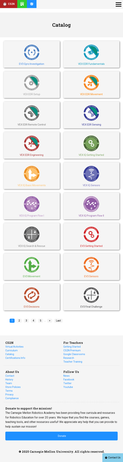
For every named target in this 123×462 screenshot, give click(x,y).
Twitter (67, 383)
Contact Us (113, 457)
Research (68, 357)
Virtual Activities (14, 346)
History (9, 379)
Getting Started (72, 346)
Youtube (68, 387)
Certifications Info (15, 357)
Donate (62, 436)
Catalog (9, 354)
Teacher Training (72, 361)
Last (58, 320)
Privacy (9, 394)
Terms (9, 390)
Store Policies (13, 387)
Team (8, 383)
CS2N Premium (72, 350)
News (66, 375)
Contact (9, 375)
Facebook (68, 379)
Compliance (12, 398)
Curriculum (11, 350)
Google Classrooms (74, 354)
